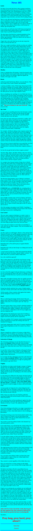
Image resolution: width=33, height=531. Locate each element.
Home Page (16, 525)
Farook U (16, 528)
